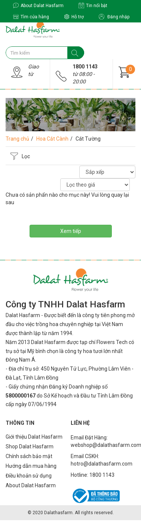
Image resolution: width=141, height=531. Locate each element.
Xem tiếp (70, 231)
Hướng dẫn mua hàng (31, 466)
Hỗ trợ (74, 16)
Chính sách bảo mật (29, 456)
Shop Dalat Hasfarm (29, 446)
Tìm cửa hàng (31, 16)
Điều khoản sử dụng (29, 476)
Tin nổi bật (93, 5)
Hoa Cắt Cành (52, 139)
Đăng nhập (114, 16)
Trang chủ (17, 139)
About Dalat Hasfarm (38, 5)
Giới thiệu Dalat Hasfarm (34, 437)
